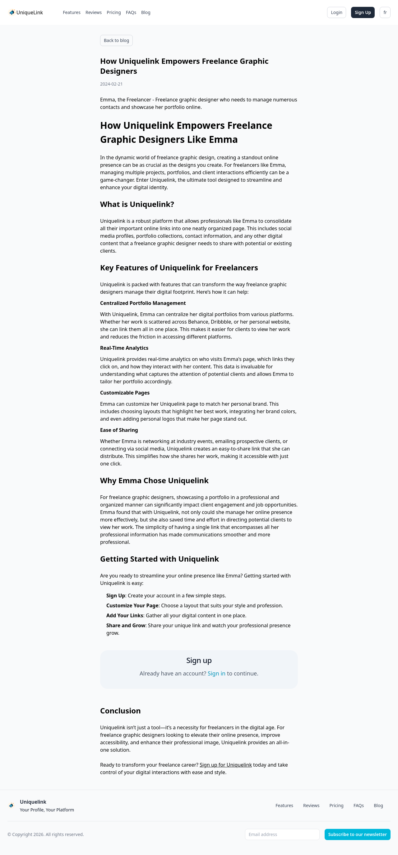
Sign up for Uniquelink (226, 764)
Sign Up (363, 12)
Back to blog (116, 40)
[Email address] (282, 834)
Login (336, 12)
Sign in (216, 673)
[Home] (25, 12)
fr (385, 12)
